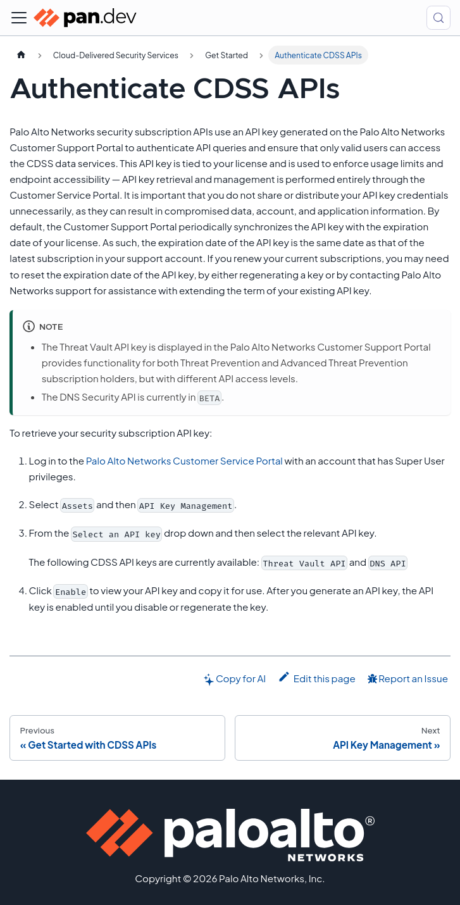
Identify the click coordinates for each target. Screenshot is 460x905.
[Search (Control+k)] (438, 18)
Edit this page (317, 677)
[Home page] (20, 55)
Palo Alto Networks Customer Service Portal (184, 460)
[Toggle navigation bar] (18, 17)
